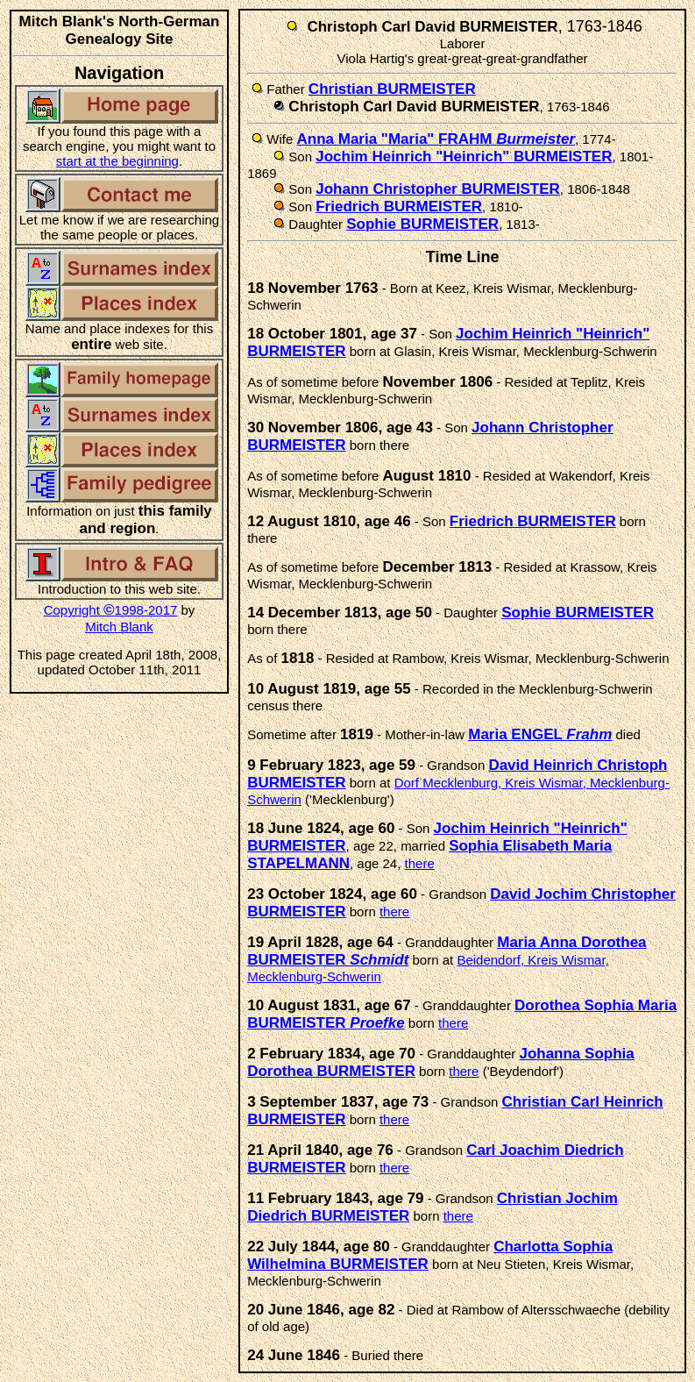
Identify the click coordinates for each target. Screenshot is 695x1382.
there (420, 863)
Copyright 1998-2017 (111, 609)
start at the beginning (117, 160)
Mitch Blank (119, 626)
